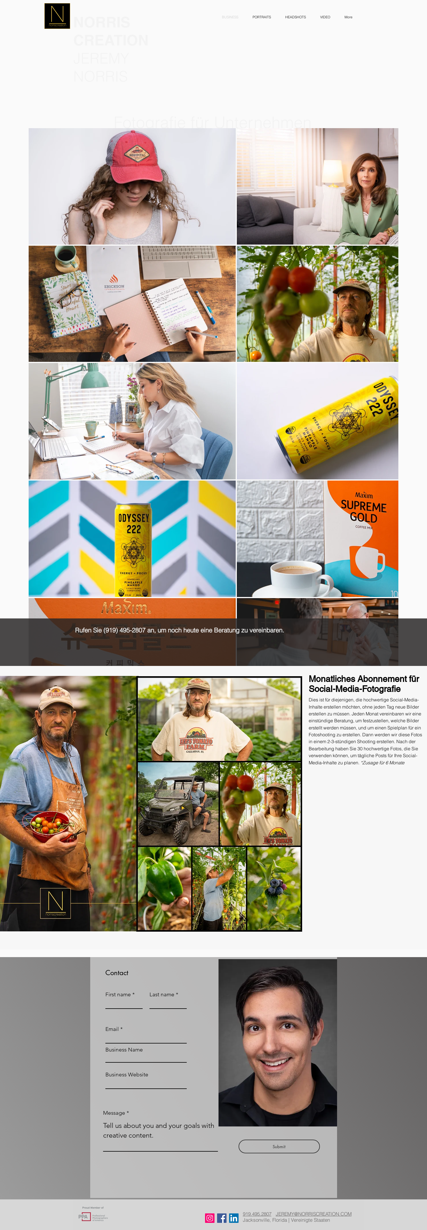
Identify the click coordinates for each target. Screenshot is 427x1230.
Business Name (124, 1049)
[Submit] (279, 1146)
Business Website (126, 1074)
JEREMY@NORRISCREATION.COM (314, 1214)
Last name (161, 994)
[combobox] (146, 1057)
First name (118, 994)
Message (114, 1113)
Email (112, 1029)
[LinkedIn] (234, 1218)
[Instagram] (210, 1218)
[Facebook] (222, 1218)
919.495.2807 (257, 1214)
